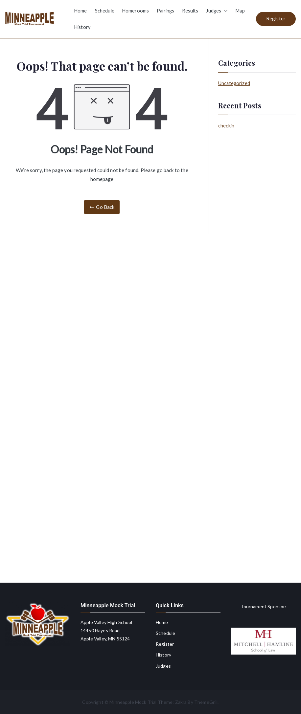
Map (240, 10)
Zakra (181, 702)
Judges (217, 11)
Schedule (104, 10)
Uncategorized (234, 83)
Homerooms (135, 10)
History (82, 27)
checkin (226, 125)
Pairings (165, 10)
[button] (224, 11)
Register (276, 18)
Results (190, 10)
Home (80, 10)
